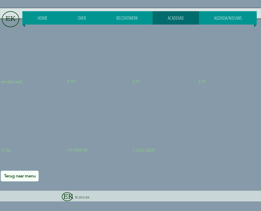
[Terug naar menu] (20, 176)
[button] (32, 62)
